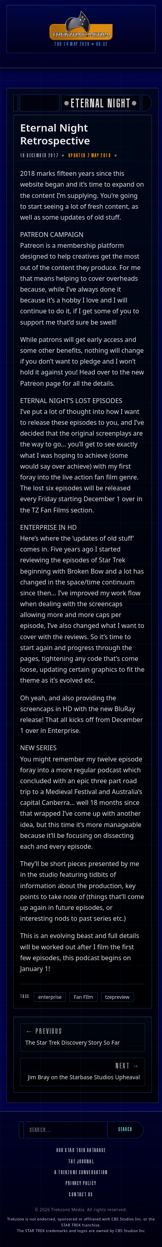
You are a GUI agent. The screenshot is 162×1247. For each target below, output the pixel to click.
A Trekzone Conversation (81, 1173)
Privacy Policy (81, 1184)
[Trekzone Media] (81, 25)
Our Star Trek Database (81, 1151)
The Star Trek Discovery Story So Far (72, 1042)
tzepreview (117, 997)
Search (125, 1130)
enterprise (50, 997)
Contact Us (81, 1195)
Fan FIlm (83, 997)
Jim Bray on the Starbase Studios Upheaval (84, 1077)
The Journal (81, 1162)
